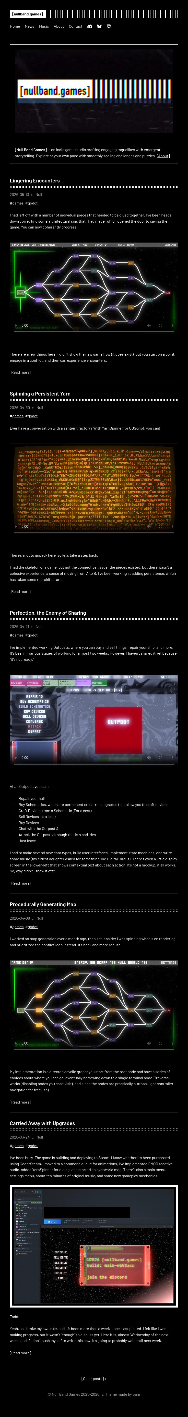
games (18, 203)
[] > (94, 1379)
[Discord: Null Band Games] (89, 27)
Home (15, 26)
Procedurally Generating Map (43, 904)
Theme (111, 1394)
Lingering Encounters (35, 180)
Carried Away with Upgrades (42, 1123)
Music (44, 26)
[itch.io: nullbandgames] (108, 27)
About (59, 26)
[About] (163, 155)
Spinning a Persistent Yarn (40, 393)
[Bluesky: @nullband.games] (99, 27)
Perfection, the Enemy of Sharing (48, 612)
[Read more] (20, 372)
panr (136, 1394)
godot (32, 203)
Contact (75, 26)
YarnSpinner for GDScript (123, 428)
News (29, 26)
